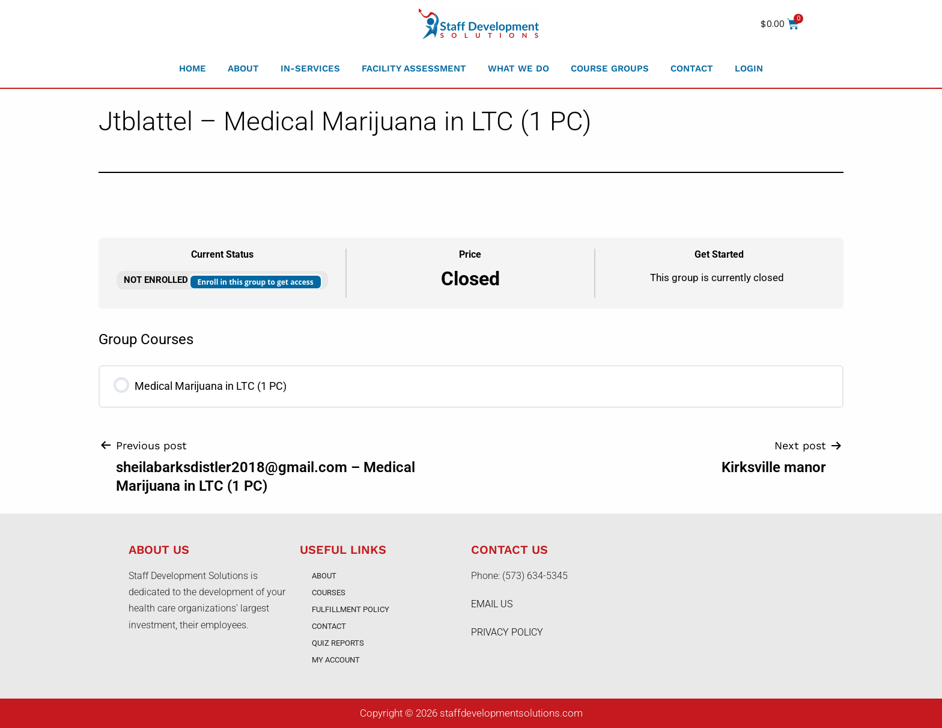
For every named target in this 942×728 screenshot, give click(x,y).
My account (336, 659)
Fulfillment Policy (350, 609)
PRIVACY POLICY (507, 632)
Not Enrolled (157, 280)
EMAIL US (491, 604)
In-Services (310, 68)
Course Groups (610, 68)
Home (192, 68)
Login (749, 68)
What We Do (518, 68)
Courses (328, 592)
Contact (691, 68)
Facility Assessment (414, 68)
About (243, 68)
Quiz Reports (338, 643)
